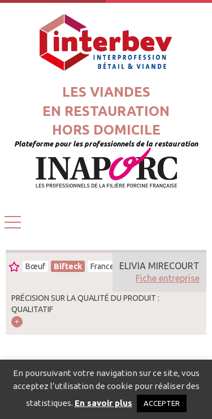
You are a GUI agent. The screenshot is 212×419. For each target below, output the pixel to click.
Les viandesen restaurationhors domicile (106, 110)
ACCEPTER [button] (162, 403)
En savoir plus (103, 403)
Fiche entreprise (168, 278)
